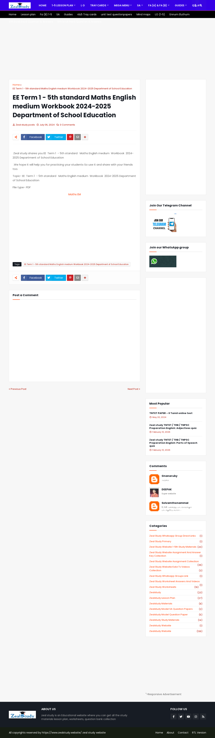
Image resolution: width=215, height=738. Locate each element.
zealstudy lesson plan (175, 598)
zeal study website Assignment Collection (175, 561)
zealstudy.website (175, 631)
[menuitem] (42, 5)
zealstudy (175, 592)
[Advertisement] (107, 48)
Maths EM (74, 194)
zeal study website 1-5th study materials (175, 547)
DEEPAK (167, 489)
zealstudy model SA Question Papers (175, 609)
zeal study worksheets (174, 587)
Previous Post (18, 389)
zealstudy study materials (175, 620)
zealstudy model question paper (175, 614)
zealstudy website (175, 625)
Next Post (133, 389)
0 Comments (67, 124)
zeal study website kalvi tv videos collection (175, 568)
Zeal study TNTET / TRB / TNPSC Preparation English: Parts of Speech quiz (173, 443)
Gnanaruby (169, 476)
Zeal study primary (175, 541)
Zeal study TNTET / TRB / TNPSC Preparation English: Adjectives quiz (173, 427)
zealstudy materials (175, 603)
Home (16, 84)
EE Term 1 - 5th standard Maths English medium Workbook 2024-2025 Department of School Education (72, 88)
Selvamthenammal (175, 503)
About (170, 732)
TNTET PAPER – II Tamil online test (170, 413)
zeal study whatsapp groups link (175, 576)
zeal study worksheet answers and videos (175, 581)
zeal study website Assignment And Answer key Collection (175, 554)
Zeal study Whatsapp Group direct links (175, 536)
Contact (183, 732)
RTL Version (199, 732)
